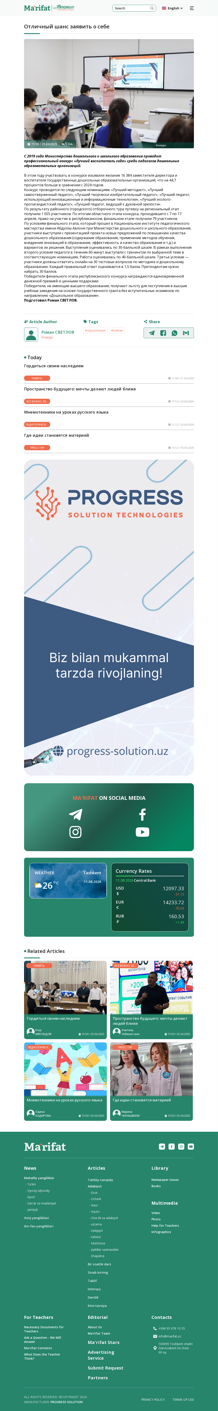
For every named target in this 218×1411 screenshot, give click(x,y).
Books (156, 1186)
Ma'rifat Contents (38, 1348)
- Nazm (94, 1211)
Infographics (161, 1232)
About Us (95, 1327)
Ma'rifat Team (99, 1333)
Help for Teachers (165, 1225)
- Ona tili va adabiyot (103, 1218)
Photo (156, 1219)
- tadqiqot (96, 1230)
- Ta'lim (30, 1184)
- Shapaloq (96, 1256)
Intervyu (94, 1289)
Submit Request (105, 1368)
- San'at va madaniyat (40, 1203)
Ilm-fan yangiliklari (38, 1226)
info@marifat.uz (167, 1336)
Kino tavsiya (97, 1305)
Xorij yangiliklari (36, 1218)
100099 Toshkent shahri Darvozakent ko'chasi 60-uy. (173, 1348)
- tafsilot (95, 1237)
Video (155, 1213)
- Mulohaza (97, 1243)
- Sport (30, 1197)
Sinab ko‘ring (98, 1272)
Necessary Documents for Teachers (44, 1329)
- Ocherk (95, 1199)
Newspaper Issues (165, 1180)
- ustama (95, 1224)
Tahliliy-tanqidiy (100, 1180)
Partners (98, 1378)
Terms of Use (183, 1399)
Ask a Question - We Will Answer (42, 1339)
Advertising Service (101, 1355)
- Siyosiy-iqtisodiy (37, 1190)
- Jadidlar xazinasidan (104, 1249)
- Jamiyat (31, 1209)
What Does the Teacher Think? (42, 1356)
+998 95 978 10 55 (169, 1328)
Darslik (93, 1297)
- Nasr (93, 1205)
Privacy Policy (153, 1399)
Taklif (92, 1280)
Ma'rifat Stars (104, 1342)
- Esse (93, 1192)
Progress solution (67, 1402)
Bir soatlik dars (99, 1264)
